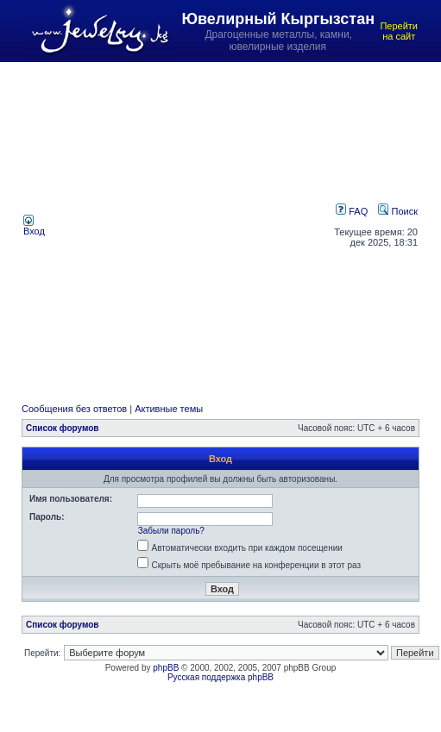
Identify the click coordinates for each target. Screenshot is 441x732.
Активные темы (169, 409)
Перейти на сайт (399, 31)
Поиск (398, 211)
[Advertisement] (162, 225)
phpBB (166, 668)
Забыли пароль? (171, 530)
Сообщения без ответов (74, 409)
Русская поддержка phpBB (220, 677)
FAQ (352, 211)
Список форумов (62, 428)
